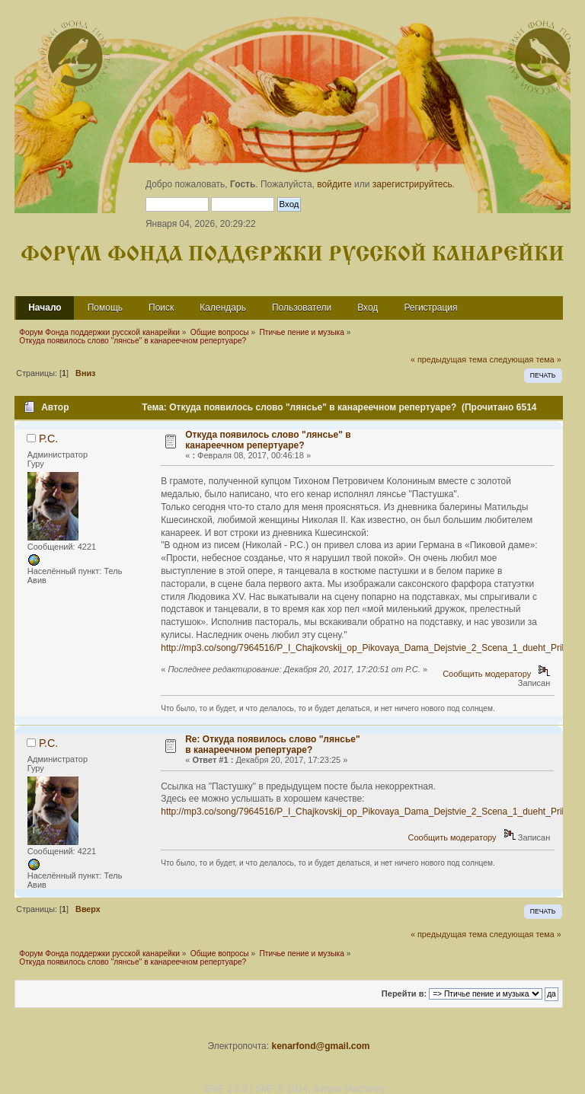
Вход (367, 307)
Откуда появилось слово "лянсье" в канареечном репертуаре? (267, 440)
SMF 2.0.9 (226, 1088)
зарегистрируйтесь (412, 184)
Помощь (105, 307)
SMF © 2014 (281, 1088)
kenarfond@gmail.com (320, 1046)
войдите (334, 184)
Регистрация (430, 307)
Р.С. (48, 438)
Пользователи (301, 307)
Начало (44, 307)
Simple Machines (349, 1088)
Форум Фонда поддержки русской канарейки (292, 254)
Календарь (223, 307)
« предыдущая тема (449, 359)
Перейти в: (404, 993)
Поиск (161, 307)
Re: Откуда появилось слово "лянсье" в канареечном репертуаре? (272, 744)
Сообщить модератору (487, 673)
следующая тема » (525, 359)
